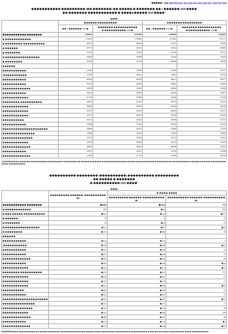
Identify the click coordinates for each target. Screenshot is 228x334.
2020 (224, 3)
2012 (185, 3)
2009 (171, 3)
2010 (176, 3)
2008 (166, 3)
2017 (210, 3)
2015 (200, 3)
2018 (215, 3)
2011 (180, 3)
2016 (205, 3)
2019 (220, 3)
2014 (195, 3)
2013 (190, 3)
